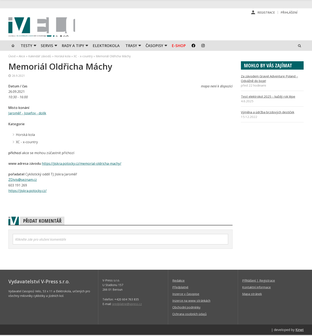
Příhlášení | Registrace (258, 281)
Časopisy (154, 47)
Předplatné (180, 288)
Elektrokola (106, 47)
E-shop (179, 47)
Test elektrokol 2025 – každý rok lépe (268, 98)
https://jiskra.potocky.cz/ (27, 191)
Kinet (299, 330)
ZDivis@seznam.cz (22, 180)
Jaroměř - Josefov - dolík (27, 114)
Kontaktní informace (256, 288)
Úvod (11, 58)
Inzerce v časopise (185, 295)
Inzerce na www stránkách (191, 301)
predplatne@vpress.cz (127, 305)
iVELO (43, 27)
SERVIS (47, 47)
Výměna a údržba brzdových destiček (267, 113)
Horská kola (62, 58)
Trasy (131, 47)
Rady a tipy (73, 47)
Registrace (266, 12)
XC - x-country (83, 58)
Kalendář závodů (39, 58)
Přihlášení (289, 12)
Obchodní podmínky (186, 308)
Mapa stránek (252, 295)
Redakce (178, 281)
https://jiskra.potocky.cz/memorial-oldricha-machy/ (81, 164)
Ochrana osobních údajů (189, 315)
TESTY (26, 47)
